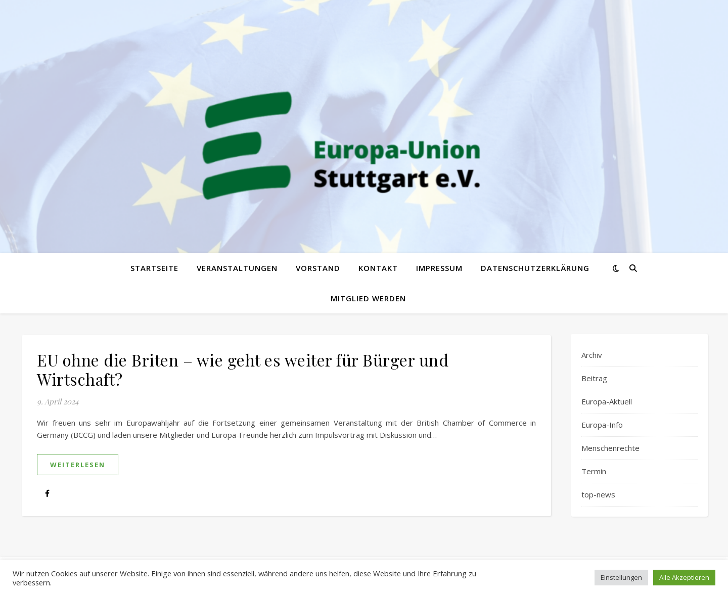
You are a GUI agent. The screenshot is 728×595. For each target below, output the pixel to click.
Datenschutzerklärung (535, 268)
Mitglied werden (368, 298)
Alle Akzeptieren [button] (684, 577)
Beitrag (594, 378)
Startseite (154, 268)
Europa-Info (602, 425)
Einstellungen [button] (621, 577)
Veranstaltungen (237, 268)
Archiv (591, 355)
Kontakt (378, 268)
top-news (598, 494)
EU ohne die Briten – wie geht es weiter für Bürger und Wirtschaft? (242, 369)
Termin (593, 471)
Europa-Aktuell (606, 401)
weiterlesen (77, 464)
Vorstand (318, 268)
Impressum (439, 268)
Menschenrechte (610, 448)
